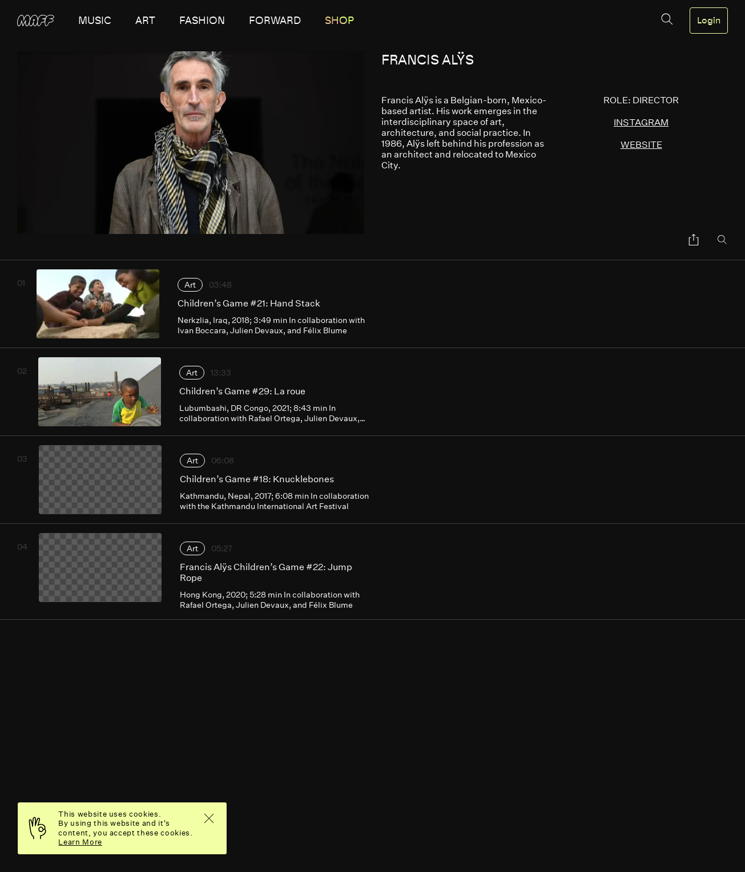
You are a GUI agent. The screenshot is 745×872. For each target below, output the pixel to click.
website (641, 144)
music (94, 20)
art (145, 20)
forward (275, 20)
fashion (202, 20)
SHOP (339, 20)
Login (708, 20)
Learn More (80, 842)
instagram (641, 122)
